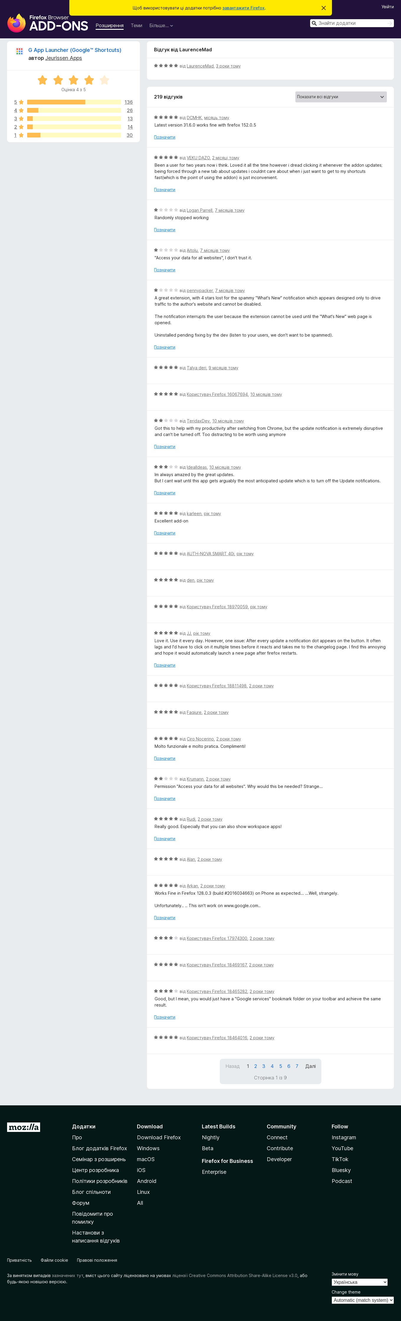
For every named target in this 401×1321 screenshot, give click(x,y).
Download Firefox (159, 1137)
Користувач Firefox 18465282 (217, 991)
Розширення (110, 25)
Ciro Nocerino (200, 738)
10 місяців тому (266, 394)
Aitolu (192, 250)
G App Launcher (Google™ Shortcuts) (75, 50)
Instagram (344, 1137)
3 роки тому (228, 65)
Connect (277, 1137)
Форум (80, 1203)
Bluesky (341, 1170)
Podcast (342, 1181)
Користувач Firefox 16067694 (217, 394)
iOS (141, 1170)
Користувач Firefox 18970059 (217, 606)
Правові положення (97, 1260)
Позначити (164, 137)
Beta (207, 1148)
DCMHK (194, 117)
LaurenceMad (200, 65)
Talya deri (196, 367)
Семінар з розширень (99, 1159)
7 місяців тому (230, 210)
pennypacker (200, 290)
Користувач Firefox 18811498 (217, 685)
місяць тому (216, 117)
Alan (191, 859)
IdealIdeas (197, 467)
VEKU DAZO (198, 157)
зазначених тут (67, 1275)
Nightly (211, 1137)
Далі (310, 1066)
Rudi (191, 819)
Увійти (388, 6)
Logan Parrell (199, 210)
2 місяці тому (225, 157)
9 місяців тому (223, 367)
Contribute (280, 1148)
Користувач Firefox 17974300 (217, 938)
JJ (189, 633)
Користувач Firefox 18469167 (217, 964)
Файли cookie (54, 1260)
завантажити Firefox (243, 7)
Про (77, 1137)
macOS (146, 1159)
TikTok (340, 1159)
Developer (279, 1159)
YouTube (342, 1148)
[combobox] (352, 23)
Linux (143, 1192)
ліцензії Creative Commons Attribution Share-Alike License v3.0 (234, 1275)
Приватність (19, 1260)
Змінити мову (345, 1273)
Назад (232, 1066)
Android (146, 1181)
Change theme (346, 1291)
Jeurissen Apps (63, 58)
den (190, 580)
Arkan (192, 885)
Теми (136, 25)
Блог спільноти (91, 1192)
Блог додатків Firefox (99, 1148)
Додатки (84, 1126)
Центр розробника (95, 1170)
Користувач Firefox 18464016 (217, 1037)
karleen (194, 513)
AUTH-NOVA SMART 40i (210, 553)
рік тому (212, 513)
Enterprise (214, 1172)
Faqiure (194, 712)
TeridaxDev (198, 420)
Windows (148, 1148)
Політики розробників (99, 1181)
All (140, 1203)
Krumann (195, 778)
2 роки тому (261, 685)
